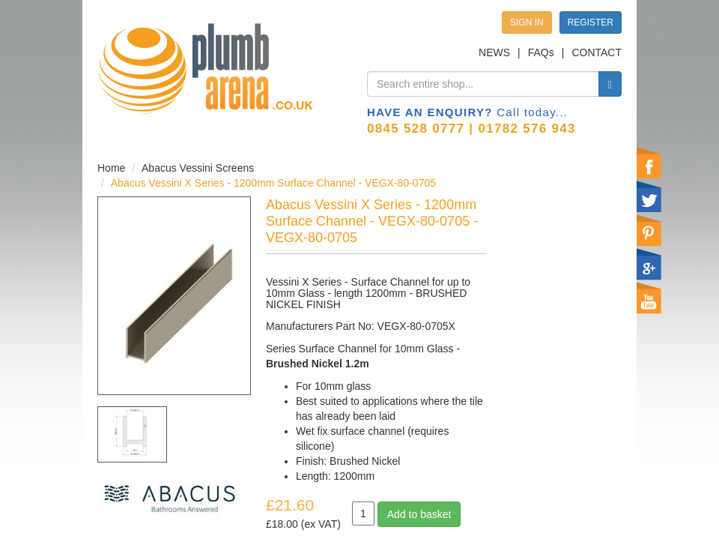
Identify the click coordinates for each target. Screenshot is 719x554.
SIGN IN (527, 22)
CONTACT (596, 52)
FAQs (541, 52)
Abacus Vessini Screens (198, 168)
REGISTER (590, 22)
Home (111, 168)
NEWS (494, 52)
